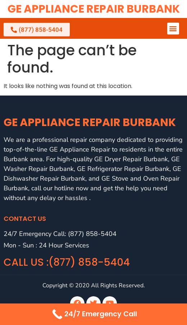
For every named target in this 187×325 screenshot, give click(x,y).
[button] (173, 28)
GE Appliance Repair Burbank (94, 9)
